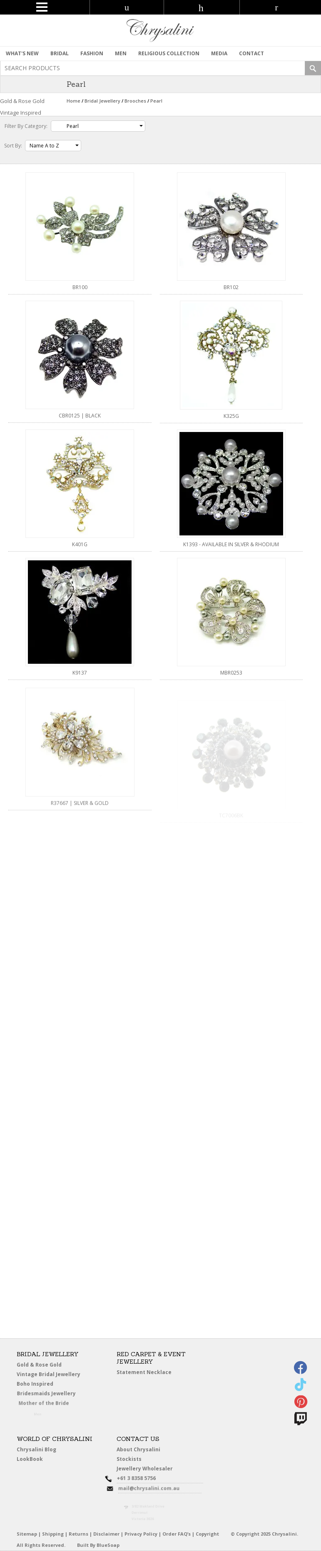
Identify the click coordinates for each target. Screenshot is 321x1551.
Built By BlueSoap (98, 1545)
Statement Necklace (144, 1372)
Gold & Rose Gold (39, 1364)
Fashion (91, 53)
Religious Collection (168, 53)
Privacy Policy (140, 1534)
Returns (78, 1534)
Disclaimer (106, 1534)
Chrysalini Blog (36, 1449)
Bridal (59, 53)
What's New (22, 53)
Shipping (53, 1534)
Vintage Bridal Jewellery (49, 1374)
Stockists (130, 1459)
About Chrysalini (138, 1449)
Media (219, 53)
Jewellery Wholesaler (149, 1470)
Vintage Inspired (20, 112)
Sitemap (27, 1534)
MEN (121, 53)
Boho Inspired (44, 1385)
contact (251, 53)
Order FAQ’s (176, 1534)
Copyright (207, 1534)
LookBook (32, 1459)
